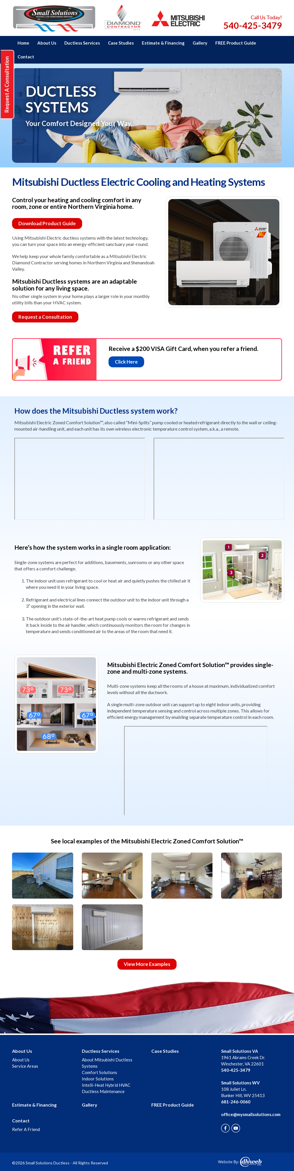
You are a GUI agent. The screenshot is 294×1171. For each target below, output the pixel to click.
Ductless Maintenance (103, 1091)
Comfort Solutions (99, 1072)
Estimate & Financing (163, 42)
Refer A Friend (26, 1129)
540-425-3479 (252, 25)
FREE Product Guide (235, 42)
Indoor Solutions (98, 1078)
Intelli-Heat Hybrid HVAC (106, 1085)
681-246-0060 (235, 1101)
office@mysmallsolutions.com (251, 1114)
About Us (46, 42)
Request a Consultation (45, 317)
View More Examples (147, 964)
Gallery (200, 42)
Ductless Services (82, 42)
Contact (26, 56)
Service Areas (25, 1066)
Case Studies (121, 42)
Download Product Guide (47, 223)
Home (23, 42)
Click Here (126, 362)
